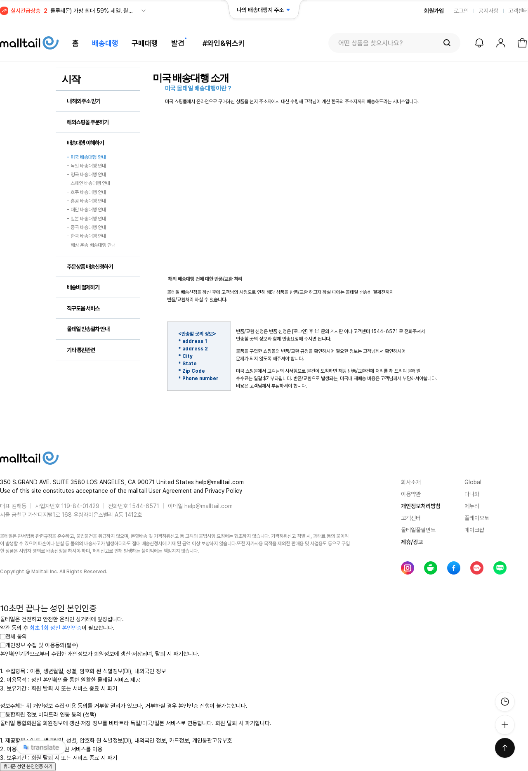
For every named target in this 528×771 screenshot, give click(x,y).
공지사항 (488, 10)
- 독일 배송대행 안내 (86, 166)
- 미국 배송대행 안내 (86, 157)
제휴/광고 (412, 542)
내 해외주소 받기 (83, 101)
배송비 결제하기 (83, 287)
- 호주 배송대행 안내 (86, 192)
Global (472, 482)
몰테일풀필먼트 (418, 530)
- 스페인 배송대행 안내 (88, 184)
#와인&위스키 (224, 43)
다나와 (471, 494)
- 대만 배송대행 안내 (86, 210)
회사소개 (411, 482)
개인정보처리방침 (421, 506)
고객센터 (518, 10)
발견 (177, 43)
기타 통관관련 (81, 350)
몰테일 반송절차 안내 (88, 329)
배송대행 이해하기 (85, 143)
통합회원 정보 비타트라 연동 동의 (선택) (48, 714)
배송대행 (105, 43)
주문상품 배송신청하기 (90, 266)
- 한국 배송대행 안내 (86, 236)
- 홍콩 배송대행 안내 (86, 201)
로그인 (461, 10)
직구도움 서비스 (83, 308)
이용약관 (411, 494)
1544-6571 (144, 506)
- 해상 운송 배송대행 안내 (91, 245)
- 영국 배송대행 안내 (86, 174)
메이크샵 (474, 530)
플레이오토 (476, 518)
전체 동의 (13, 636)
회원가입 (434, 10)
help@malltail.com (208, 506)
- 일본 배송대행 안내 (86, 219)
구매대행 (145, 43)
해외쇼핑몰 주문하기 (87, 122)
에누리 (471, 506)
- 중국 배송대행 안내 (86, 227)
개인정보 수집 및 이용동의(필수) (39, 645)
